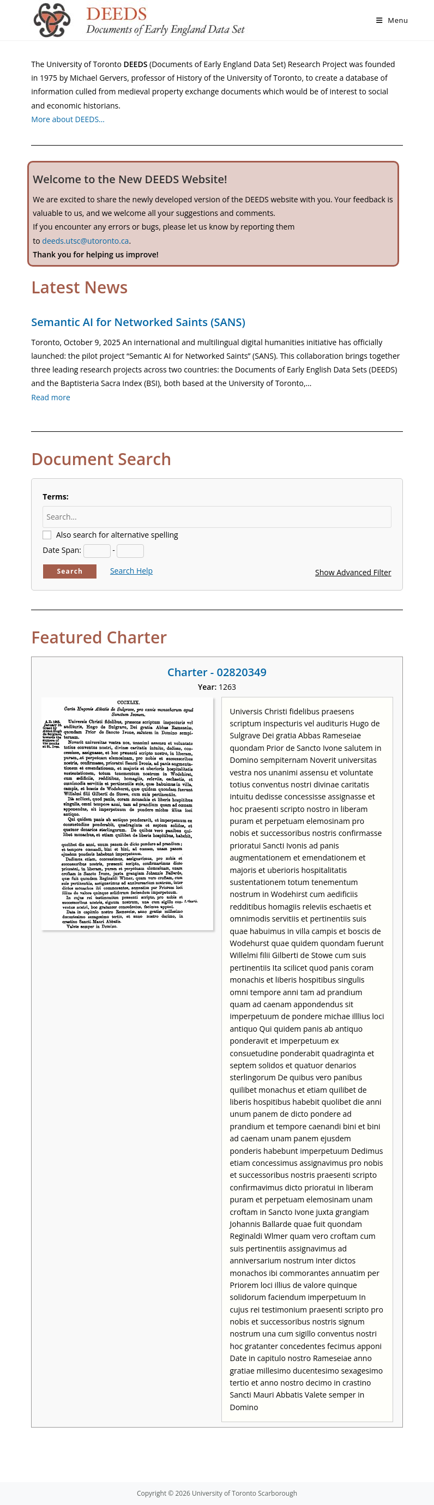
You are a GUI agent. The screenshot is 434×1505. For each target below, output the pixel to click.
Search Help (131, 570)
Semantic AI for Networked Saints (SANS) (138, 322)
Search (70, 571)
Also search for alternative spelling (117, 534)
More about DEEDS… (68, 119)
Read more (50, 397)
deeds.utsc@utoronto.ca (85, 241)
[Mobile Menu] (392, 20)
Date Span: (62, 550)
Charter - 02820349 (217, 672)
